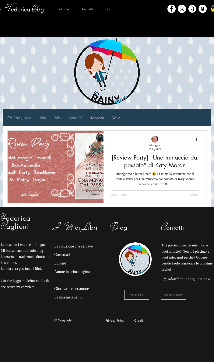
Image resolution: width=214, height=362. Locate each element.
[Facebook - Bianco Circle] (171, 9)
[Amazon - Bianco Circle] (203, 9)
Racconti (97, 117)
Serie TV (75, 117)
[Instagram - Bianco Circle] (182, 9)
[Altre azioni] (198, 139)
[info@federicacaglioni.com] (187, 278)
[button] (37, 9)
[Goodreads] (192, 9)
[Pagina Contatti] (173, 295)
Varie (116, 117)
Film (58, 117)
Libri (43, 117)
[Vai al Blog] (136, 295)
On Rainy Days (19, 117)
